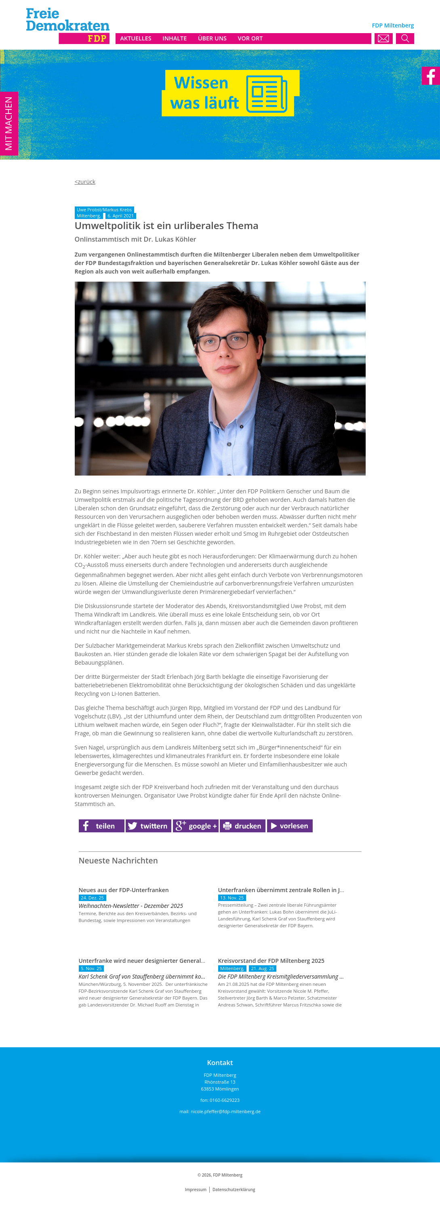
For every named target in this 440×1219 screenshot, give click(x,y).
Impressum (195, 1189)
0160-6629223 (225, 1100)
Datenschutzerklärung (234, 1189)
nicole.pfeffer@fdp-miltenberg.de (226, 1111)
